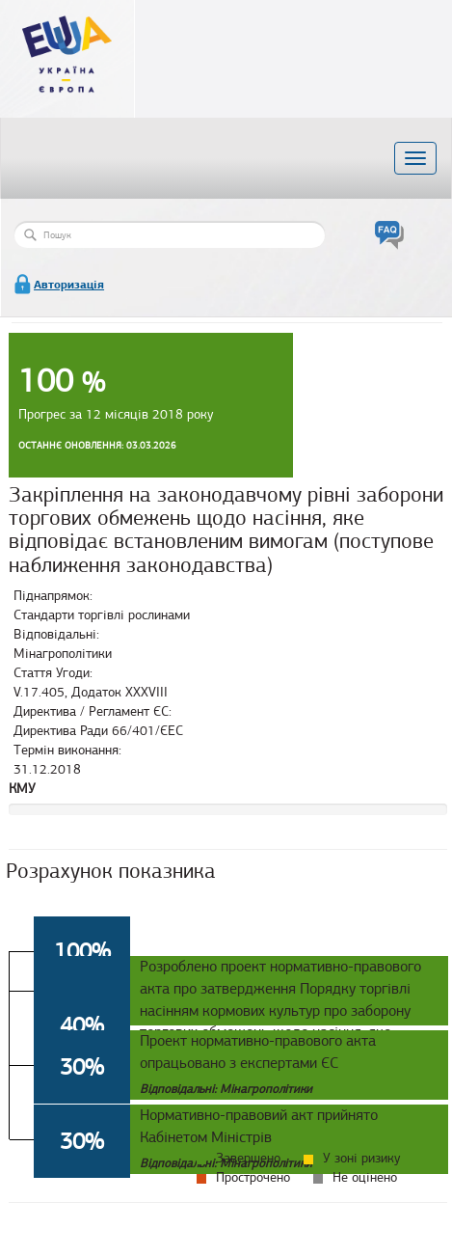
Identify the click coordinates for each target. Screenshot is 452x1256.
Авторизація (69, 284)
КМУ (22, 788)
